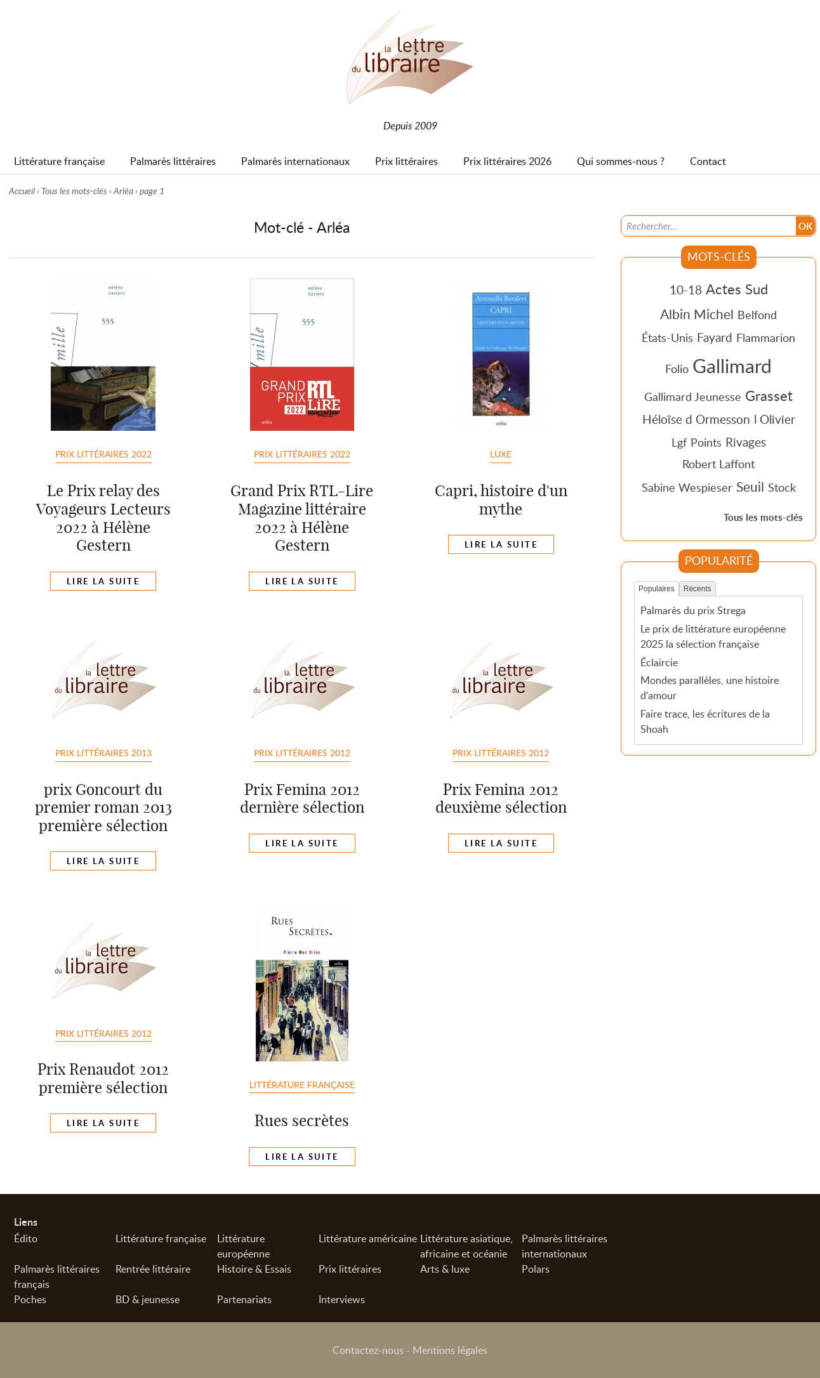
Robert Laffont (718, 463)
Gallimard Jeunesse (692, 396)
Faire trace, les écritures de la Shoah (705, 721)
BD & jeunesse (148, 1299)
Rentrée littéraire (153, 1269)
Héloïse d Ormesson (696, 419)
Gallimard (732, 365)
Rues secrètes (302, 1120)
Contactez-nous (368, 1350)
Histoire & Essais (254, 1269)
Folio (677, 368)
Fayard (714, 337)
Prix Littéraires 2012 (302, 752)
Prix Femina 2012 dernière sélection (302, 798)
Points (706, 442)
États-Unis (667, 337)
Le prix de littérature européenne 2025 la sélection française (713, 636)
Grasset (769, 395)
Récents (697, 588)
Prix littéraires (350, 1269)
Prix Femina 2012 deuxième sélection (501, 798)
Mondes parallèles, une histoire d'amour (709, 687)
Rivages (745, 441)
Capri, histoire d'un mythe (501, 499)
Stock (782, 487)
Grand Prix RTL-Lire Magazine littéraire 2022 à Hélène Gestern (301, 517)
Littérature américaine (368, 1238)
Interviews (342, 1299)
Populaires (656, 588)
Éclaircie (659, 662)
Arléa (123, 191)
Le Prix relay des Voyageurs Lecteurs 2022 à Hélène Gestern (103, 517)
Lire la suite (103, 581)
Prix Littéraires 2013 (103, 752)
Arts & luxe (445, 1269)
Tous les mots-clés (74, 191)
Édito (25, 1238)
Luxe (501, 453)
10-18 (686, 289)
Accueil (22, 191)
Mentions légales (450, 1350)
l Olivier (774, 419)
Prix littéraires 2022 (103, 453)
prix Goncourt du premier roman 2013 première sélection (103, 808)
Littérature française (302, 1084)
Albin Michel (697, 314)
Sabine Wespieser (687, 487)
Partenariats (244, 1299)
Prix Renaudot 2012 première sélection (103, 1078)
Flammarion (765, 337)
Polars (536, 1269)
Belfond (757, 314)
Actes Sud (737, 288)
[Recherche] (709, 226)
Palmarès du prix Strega (693, 610)
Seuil (750, 486)
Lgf (679, 442)
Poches (30, 1299)
